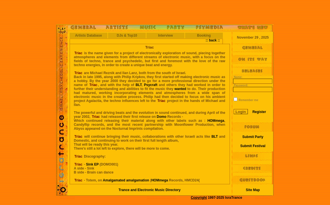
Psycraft (150, 85)
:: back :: (213, 40)
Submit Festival (252, 146)
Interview (165, 35)
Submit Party (252, 137)
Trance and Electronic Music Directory (149, 190)
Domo (161, 117)
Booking (204, 35)
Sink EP (93, 164)
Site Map (253, 190)
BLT (139, 85)
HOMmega (215, 121)
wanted (180, 89)
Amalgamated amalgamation (126, 180)
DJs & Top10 (127, 35)
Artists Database (88, 35)
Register (259, 112)
